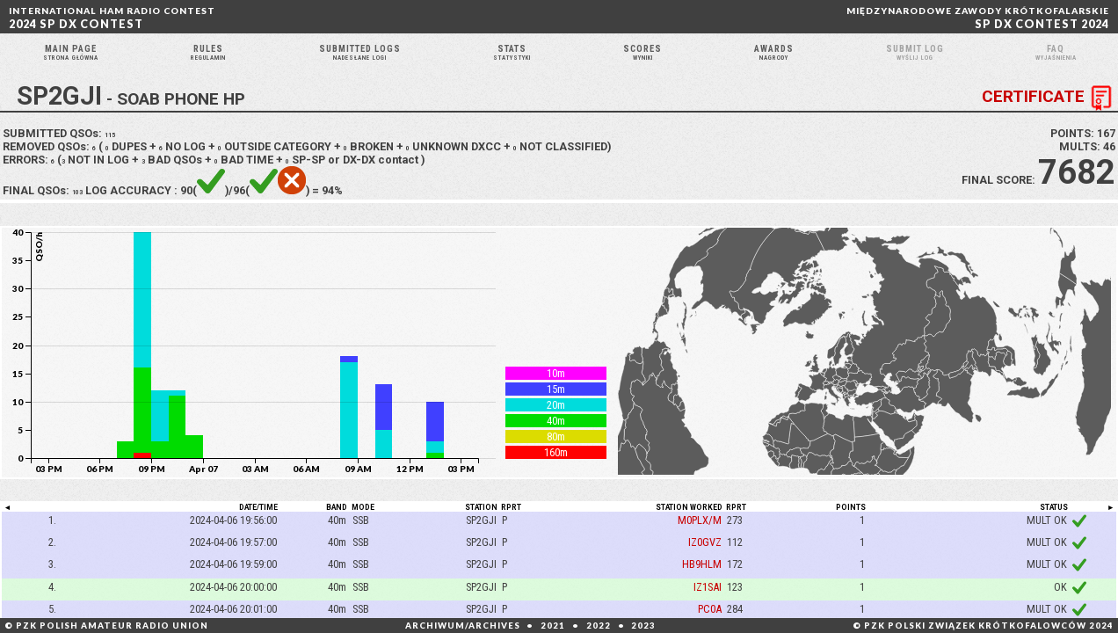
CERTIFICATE (1050, 120)
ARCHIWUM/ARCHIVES (462, 625)
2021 (553, 625)
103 (81, 213)
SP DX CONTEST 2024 (977, 18)
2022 (598, 625)
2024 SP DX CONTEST (112, 18)
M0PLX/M (700, 542)
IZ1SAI (707, 608)
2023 (643, 625)
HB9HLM (702, 586)
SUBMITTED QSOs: (63, 156)
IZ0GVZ (705, 564)
